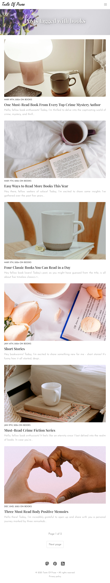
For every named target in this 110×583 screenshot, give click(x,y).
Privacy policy (55, 576)
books (28, 100)
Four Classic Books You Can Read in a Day (37, 267)
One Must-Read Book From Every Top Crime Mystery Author (52, 104)
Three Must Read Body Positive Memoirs (36, 511)
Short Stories (14, 348)
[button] (105, 4)
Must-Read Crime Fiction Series (29, 430)
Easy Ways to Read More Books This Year (36, 185)
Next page (55, 544)
